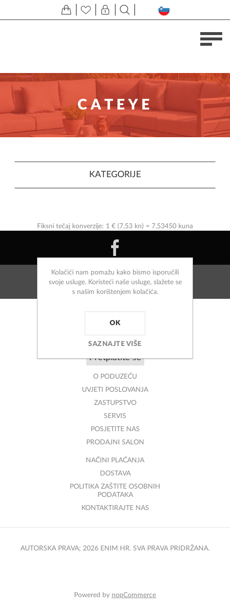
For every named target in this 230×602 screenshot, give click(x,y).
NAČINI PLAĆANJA (115, 460)
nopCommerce (134, 595)
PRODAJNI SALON (115, 442)
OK (115, 323)
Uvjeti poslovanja (115, 389)
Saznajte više (115, 344)
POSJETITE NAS (115, 429)
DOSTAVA (115, 473)
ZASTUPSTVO (115, 403)
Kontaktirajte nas (115, 508)
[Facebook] (115, 248)
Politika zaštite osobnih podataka (115, 490)
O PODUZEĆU (115, 376)
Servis (115, 416)
